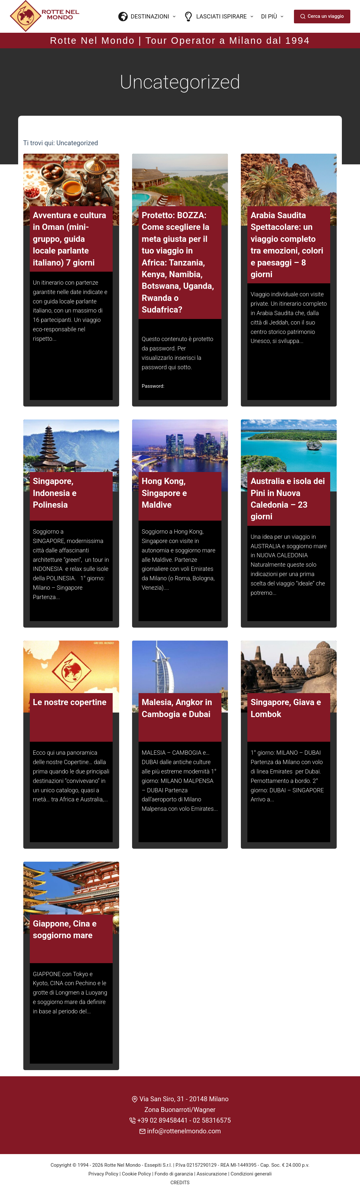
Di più (273, 16)
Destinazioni (148, 16)
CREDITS (180, 1181)
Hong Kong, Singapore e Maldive (164, 492)
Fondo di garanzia (173, 1172)
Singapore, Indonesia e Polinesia (55, 492)
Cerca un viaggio (322, 16)
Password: (153, 385)
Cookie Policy (136, 1172)
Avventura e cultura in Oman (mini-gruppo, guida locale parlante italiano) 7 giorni (69, 237)
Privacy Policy (103, 1172)
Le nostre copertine (70, 701)
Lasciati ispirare (219, 16)
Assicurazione (212, 1172)
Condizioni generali (251, 1172)
